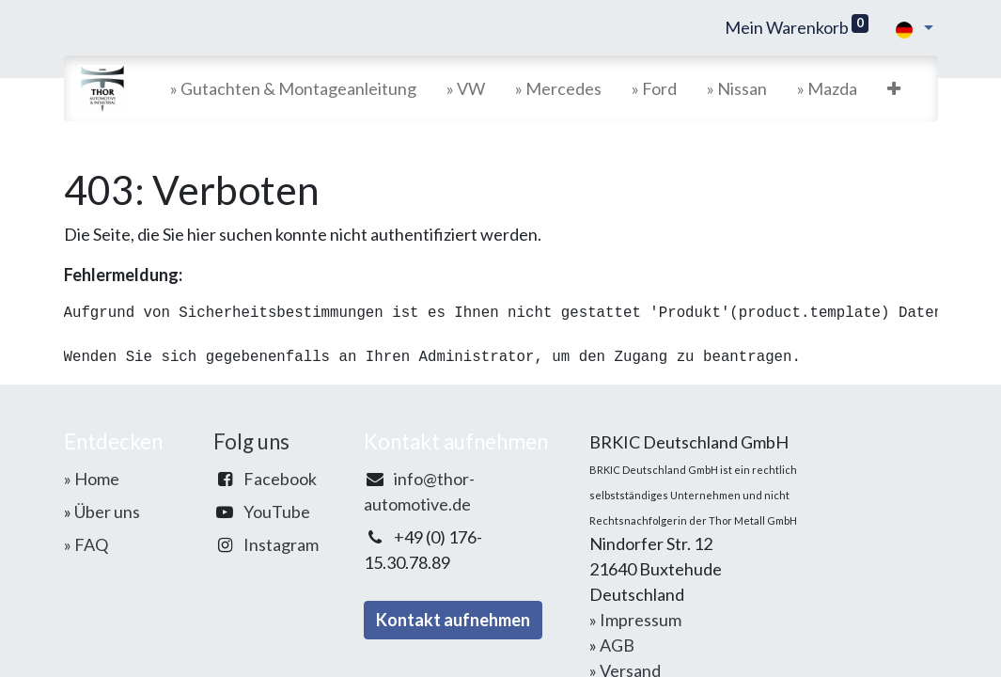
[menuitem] (293, 89)
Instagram (281, 544)
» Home (91, 478)
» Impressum (635, 619)
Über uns (107, 511)
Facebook (280, 478)
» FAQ (86, 544)
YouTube (276, 511)
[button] (893, 89)
